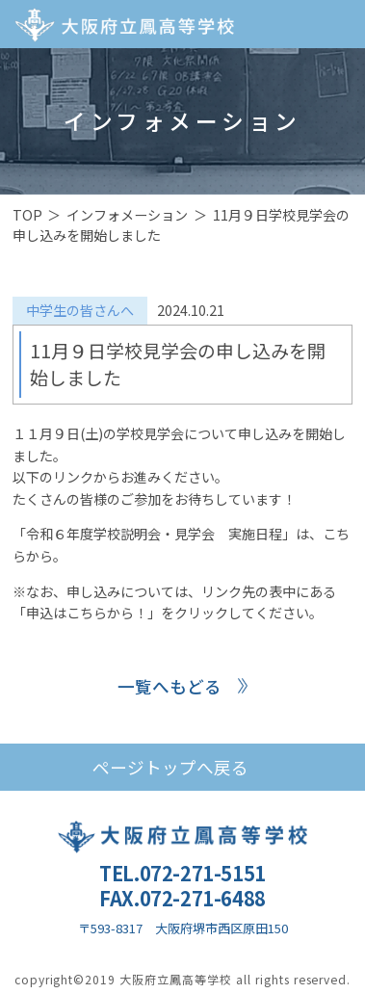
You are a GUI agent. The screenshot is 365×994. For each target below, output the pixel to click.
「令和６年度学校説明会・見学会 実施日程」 (154, 533)
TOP (27, 214)
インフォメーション (127, 214)
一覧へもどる (169, 686)
